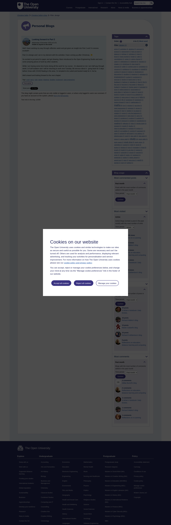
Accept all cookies (61, 283)
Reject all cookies (83, 283)
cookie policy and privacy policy (78, 263)
